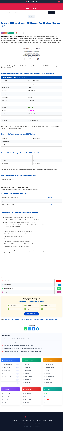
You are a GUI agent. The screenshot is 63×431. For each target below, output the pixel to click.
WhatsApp (47, 393)
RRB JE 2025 (26, 402)
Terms (44, 423)
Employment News (7, 393)
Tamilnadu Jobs (14, 420)
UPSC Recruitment (49, 367)
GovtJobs (23, 319)
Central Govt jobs (27, 5)
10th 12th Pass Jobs (10, 364)
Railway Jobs (54, 5)
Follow (59, 288)
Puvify (34, 427)
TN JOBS (18, 5)
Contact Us (20, 423)
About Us (26, 423)
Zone (56, 319)
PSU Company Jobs (49, 376)
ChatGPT (10, 33)
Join (59, 284)
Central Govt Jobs (24, 420)
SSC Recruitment (48, 364)
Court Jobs (47, 379)
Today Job (12, 5)
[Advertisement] (31, 266)
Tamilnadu (42, 319)
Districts (44, 420)
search (51, 12)
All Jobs (39, 420)
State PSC (47, 370)
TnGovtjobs (51, 319)
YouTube (47, 399)
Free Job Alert (6, 396)
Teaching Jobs (27, 379)
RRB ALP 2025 (27, 399)
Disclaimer (32, 423)
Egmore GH (17, 319)
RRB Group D (26, 396)
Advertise (50, 420)
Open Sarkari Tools (31, 313)
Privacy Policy (38, 423)
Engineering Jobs (10, 377)
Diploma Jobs (10, 370)
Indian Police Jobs (31, 8)
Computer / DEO (27, 370)
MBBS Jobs (10, 383)
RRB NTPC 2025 (27, 393)
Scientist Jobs (48, 382)
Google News (19, 33)
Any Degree (7, 319)
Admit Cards (32, 420)
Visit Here (50, 197)
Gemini (4, 33)
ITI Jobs (10, 374)
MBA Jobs (10, 380)
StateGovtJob (36, 319)
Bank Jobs (26, 373)
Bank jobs (37, 5)
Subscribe (58, 281)
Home (6, 5)
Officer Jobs (26, 367)
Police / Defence (27, 376)
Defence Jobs (45, 5)
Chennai (13, 319)
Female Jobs (5, 399)
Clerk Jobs (26, 364)
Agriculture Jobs (6, 402)
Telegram (47, 396)
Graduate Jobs (10, 367)
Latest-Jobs (29, 319)
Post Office (47, 373)
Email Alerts (47, 402)
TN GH (46, 319)
